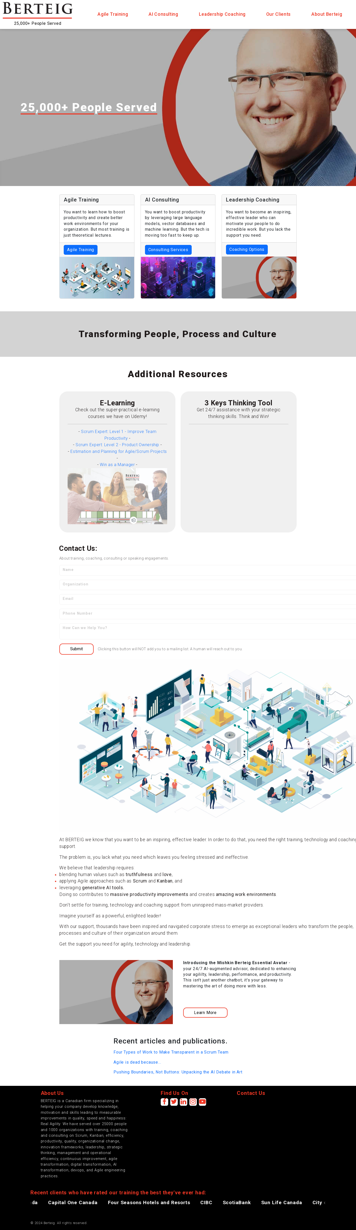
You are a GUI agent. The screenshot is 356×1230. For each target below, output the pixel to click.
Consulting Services (168, 249)
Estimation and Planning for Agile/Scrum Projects (118, 451)
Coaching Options (246, 249)
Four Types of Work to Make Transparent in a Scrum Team (171, 1052)
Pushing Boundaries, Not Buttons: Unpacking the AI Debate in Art (178, 1072)
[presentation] (276, 1108)
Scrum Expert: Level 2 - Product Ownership (117, 444)
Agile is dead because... (137, 1062)
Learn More (205, 1012)
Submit (76, 648)
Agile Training (80, 249)
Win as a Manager (117, 464)
